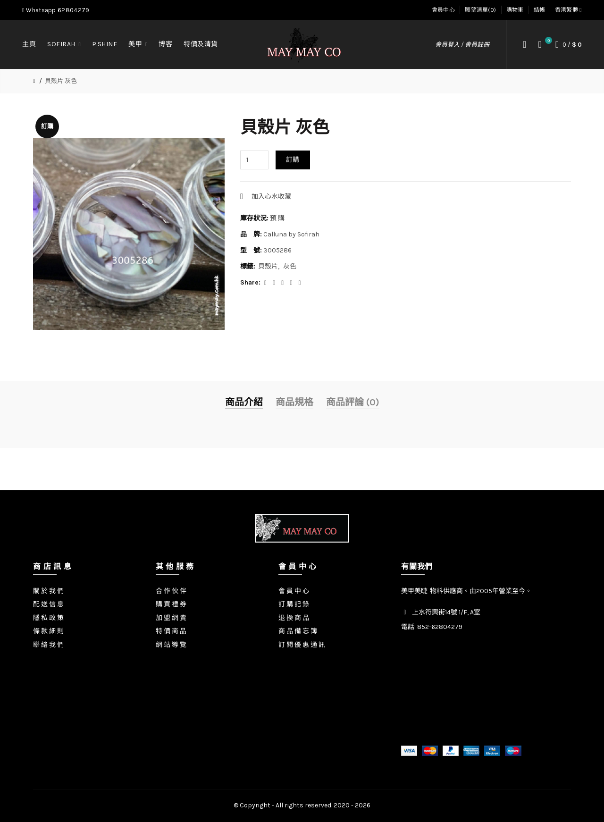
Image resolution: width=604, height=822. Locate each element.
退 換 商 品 (293, 618)
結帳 (539, 10)
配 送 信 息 (48, 604)
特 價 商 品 (171, 631)
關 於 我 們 (48, 591)
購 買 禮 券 (171, 604)
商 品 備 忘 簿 (297, 631)
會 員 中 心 (293, 591)
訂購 (293, 160)
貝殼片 (268, 266)
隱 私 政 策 (48, 618)
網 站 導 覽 (171, 645)
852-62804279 (439, 627)
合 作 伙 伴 (171, 591)
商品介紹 (244, 402)
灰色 (289, 266)
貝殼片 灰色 (61, 80)
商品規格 (294, 402)
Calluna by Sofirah (291, 234)
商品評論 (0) (352, 402)
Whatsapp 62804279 (55, 10)
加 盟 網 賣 (171, 618)
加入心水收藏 (271, 197)
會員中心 (443, 10)
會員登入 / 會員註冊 (462, 44)
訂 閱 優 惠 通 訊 (301, 645)
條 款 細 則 (48, 631)
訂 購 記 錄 (293, 604)
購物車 (515, 10)
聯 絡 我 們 (48, 645)
